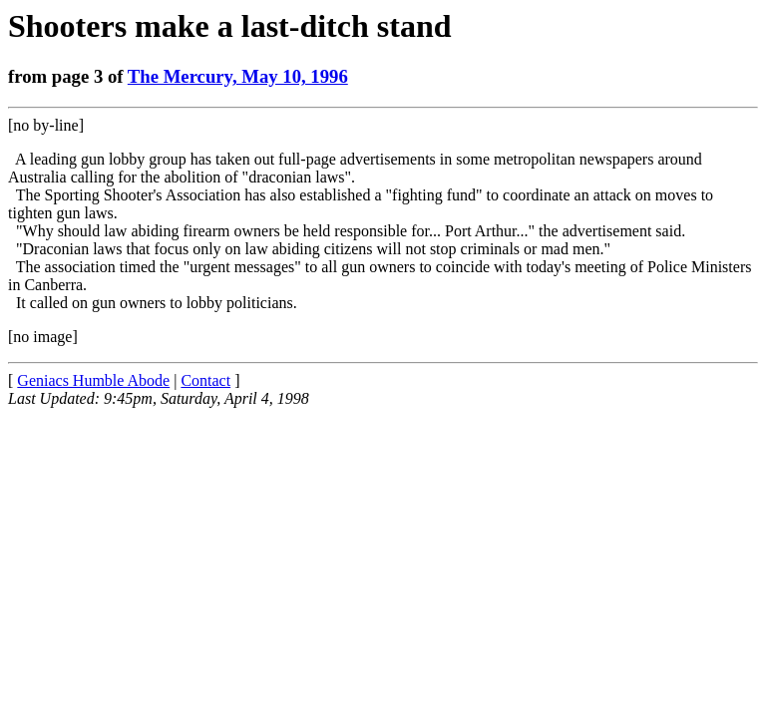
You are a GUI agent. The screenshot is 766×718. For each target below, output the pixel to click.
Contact (205, 380)
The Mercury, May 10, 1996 (238, 76)
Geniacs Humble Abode (93, 380)
